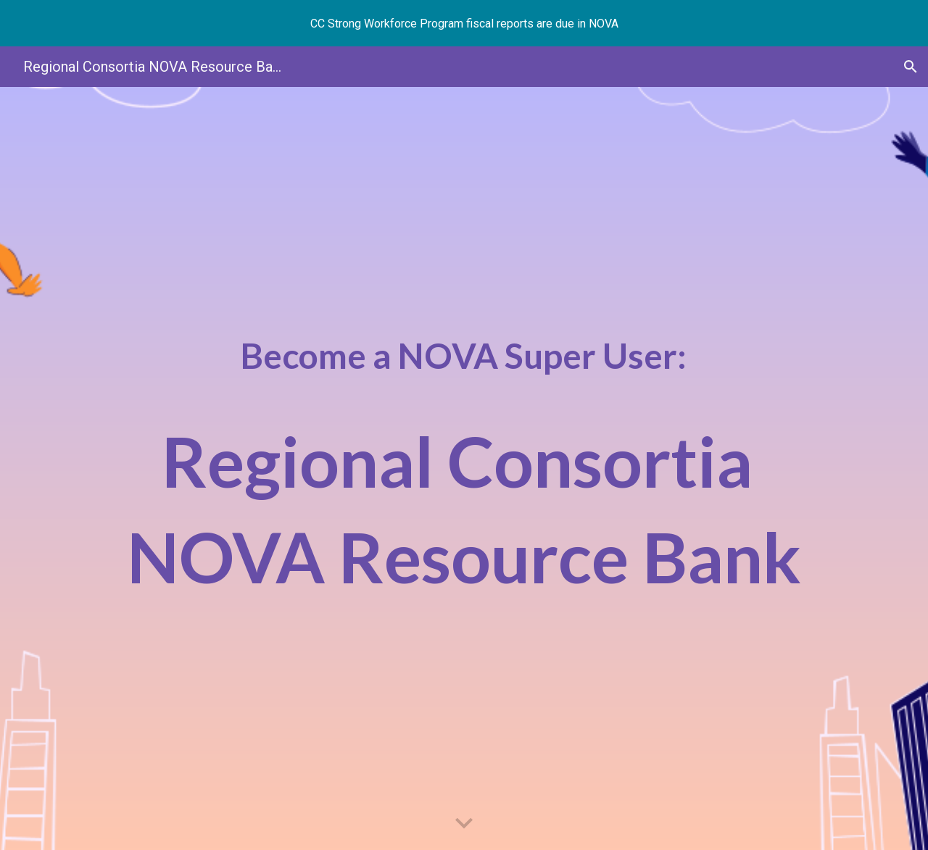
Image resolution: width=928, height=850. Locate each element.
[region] (464, 23)
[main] (464, 468)
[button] (910, 66)
